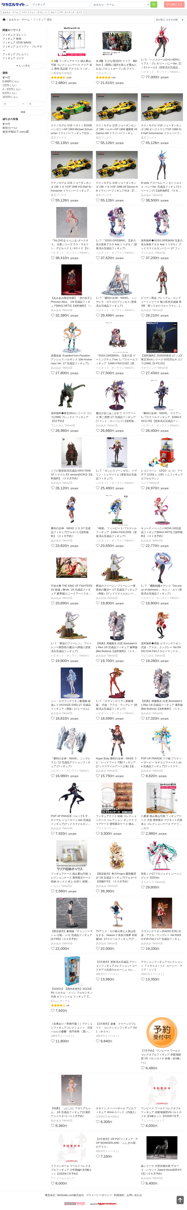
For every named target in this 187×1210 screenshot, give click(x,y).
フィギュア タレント (14, 34)
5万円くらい (9, 93)
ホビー (54, 12)
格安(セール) (9, 127)
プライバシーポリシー (99, 1195)
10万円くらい (10, 97)
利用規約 (119, 1195)
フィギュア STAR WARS (16, 42)
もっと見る (23, 65)
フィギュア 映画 (11, 38)
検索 (23, 112)
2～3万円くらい (11, 89)
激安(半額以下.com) (15, 131)
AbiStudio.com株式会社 (70, 1195)
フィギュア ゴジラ (13, 58)
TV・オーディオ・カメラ (71, 12)
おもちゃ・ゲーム (10, 12)
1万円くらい (9, 85)
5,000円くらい (10, 81)
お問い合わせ (134, 1195)
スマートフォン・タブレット (34, 12)
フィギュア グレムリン (15, 54)
